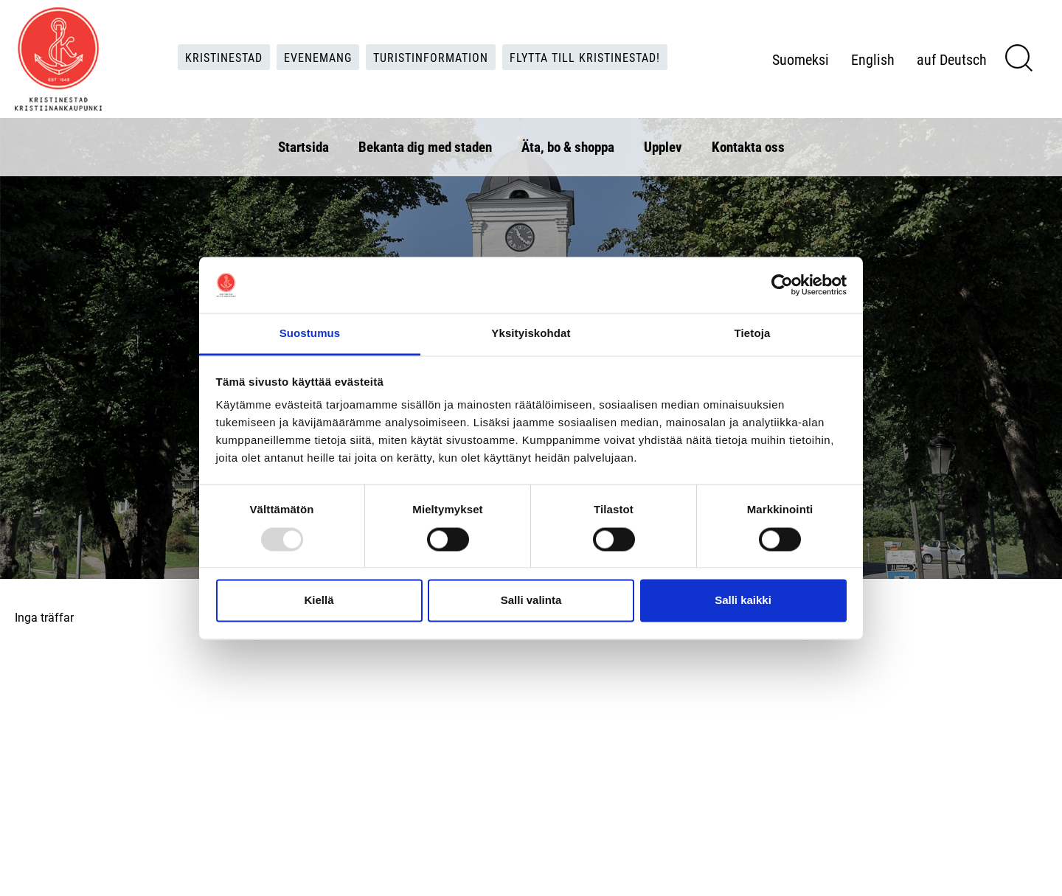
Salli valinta (531, 600)
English (873, 59)
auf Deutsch (952, 59)
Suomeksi (800, 59)
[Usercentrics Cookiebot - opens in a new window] (782, 285)
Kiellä (318, 600)
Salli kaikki (743, 600)
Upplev (663, 146)
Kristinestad (224, 56)
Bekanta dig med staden (425, 146)
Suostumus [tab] (310, 333)
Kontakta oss (748, 146)
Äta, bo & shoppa (567, 146)
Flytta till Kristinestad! (585, 56)
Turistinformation (430, 56)
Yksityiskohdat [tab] (530, 333)
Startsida (303, 146)
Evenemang (318, 56)
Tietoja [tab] (753, 333)
